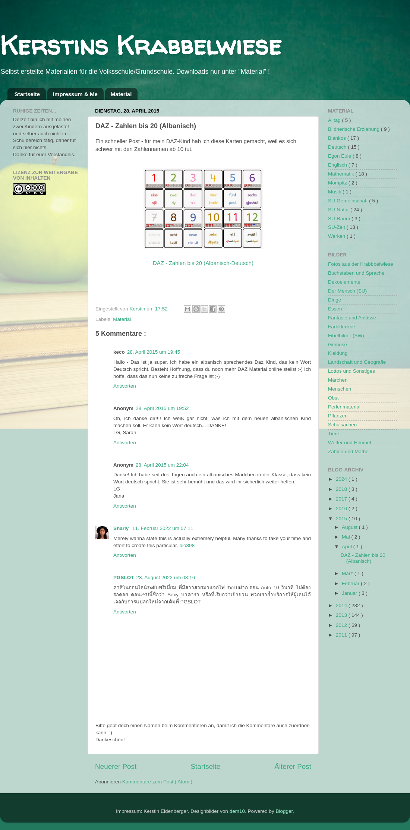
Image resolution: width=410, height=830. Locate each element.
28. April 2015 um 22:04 (162, 465)
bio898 (187, 545)
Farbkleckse (341, 326)
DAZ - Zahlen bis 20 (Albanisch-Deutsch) (203, 263)
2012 (342, 625)
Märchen (338, 380)
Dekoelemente (344, 282)
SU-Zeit (337, 227)
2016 (342, 508)
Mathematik (342, 174)
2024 (342, 479)
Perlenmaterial (344, 407)
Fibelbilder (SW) (346, 335)
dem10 (237, 811)
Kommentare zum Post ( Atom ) (157, 782)
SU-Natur (339, 209)
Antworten (124, 386)
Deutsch (338, 147)
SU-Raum (339, 218)
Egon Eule (340, 156)
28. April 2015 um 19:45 (153, 352)
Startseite (27, 94)
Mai (346, 537)
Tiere (333, 433)
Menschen (339, 389)
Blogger (284, 811)
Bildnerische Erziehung (354, 129)
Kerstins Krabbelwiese (140, 45)
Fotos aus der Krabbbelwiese (360, 264)
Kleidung (338, 353)
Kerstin (138, 309)
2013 (342, 615)
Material (121, 94)
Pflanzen (338, 416)
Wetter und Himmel (349, 442)
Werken (337, 236)
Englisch (338, 165)
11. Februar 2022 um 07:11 (162, 528)
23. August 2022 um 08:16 (165, 577)
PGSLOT (123, 577)
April (347, 546)
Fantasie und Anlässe (352, 318)
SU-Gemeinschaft (348, 200)
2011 (342, 635)
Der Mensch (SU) (347, 291)
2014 (342, 605)
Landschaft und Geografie (357, 362)
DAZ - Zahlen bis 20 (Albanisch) (363, 558)
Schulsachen (342, 424)
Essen (335, 309)
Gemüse (337, 344)
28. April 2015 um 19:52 (162, 408)
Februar (351, 583)
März (348, 573)
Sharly (121, 528)
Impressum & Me (75, 94)
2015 (342, 518)
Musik (335, 192)
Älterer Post (292, 766)
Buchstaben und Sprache (356, 273)
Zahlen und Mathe (348, 451)
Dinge (334, 300)
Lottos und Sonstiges (351, 371)
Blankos (337, 138)
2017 (342, 499)
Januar (350, 593)
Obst (333, 398)
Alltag (335, 120)
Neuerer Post (115, 766)
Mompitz (338, 183)
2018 (342, 489)
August (350, 527)
